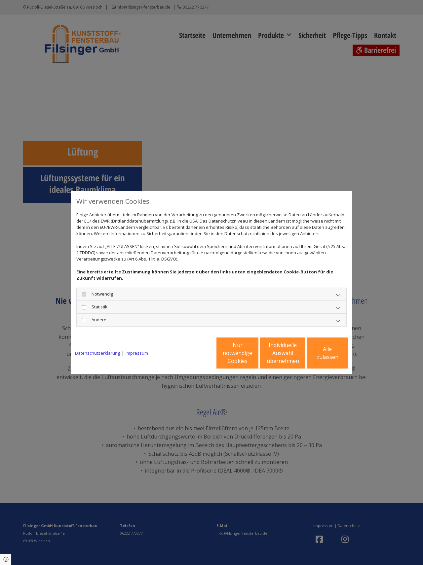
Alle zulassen (317, 353)
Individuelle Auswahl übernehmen (255, 353)
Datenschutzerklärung (97, 353)
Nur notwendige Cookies (192, 353)
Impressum (137, 353)
